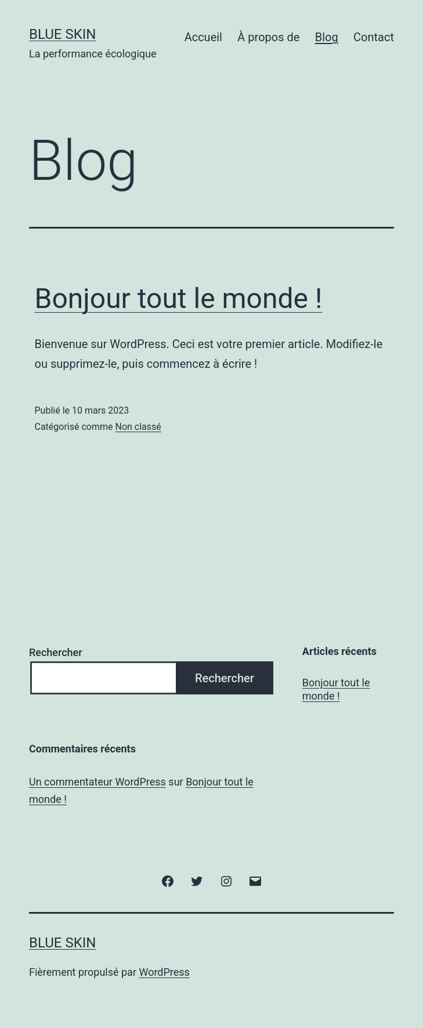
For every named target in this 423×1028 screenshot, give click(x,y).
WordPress (164, 972)
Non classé (138, 426)
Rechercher (55, 652)
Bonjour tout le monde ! (179, 298)
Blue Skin (62, 34)
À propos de (268, 37)
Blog (326, 37)
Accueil (203, 37)
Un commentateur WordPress (97, 782)
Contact (373, 37)
